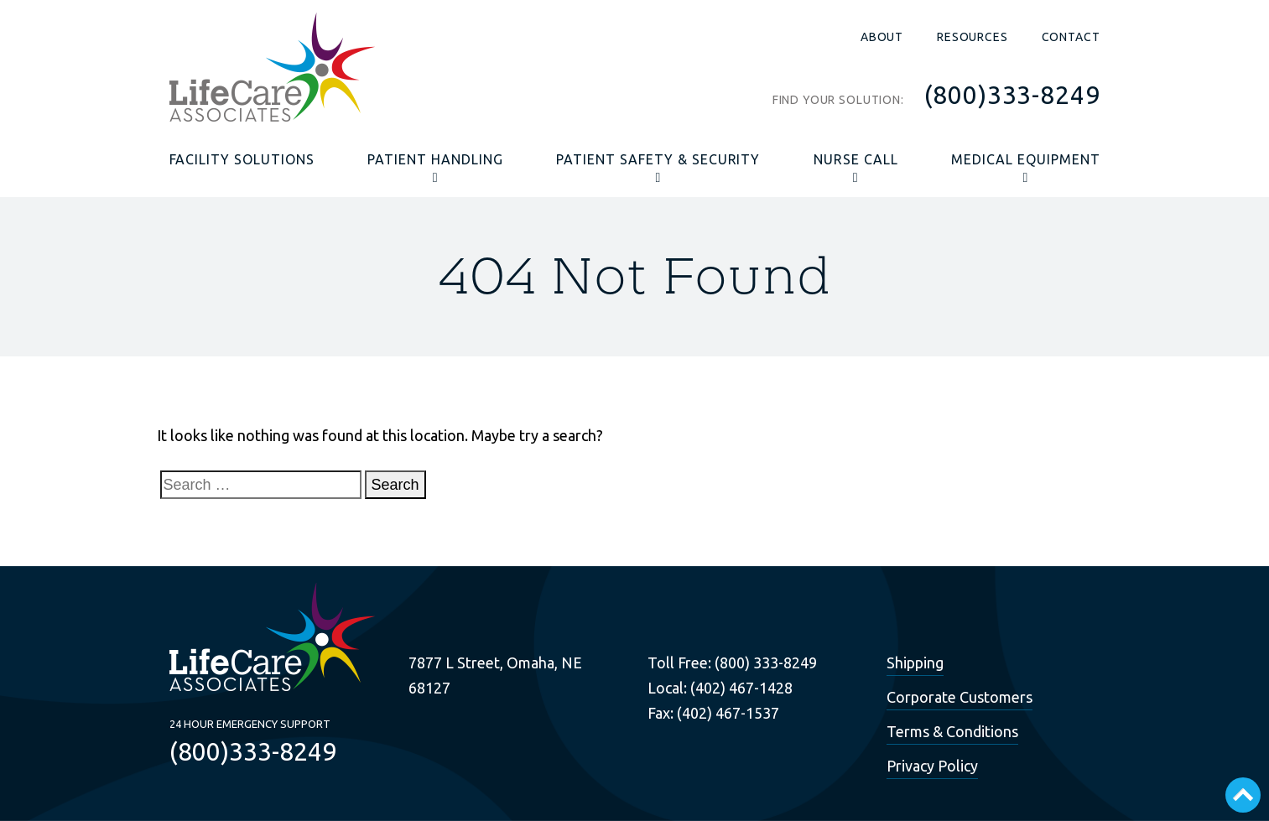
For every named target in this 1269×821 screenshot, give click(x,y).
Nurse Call (856, 159)
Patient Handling (434, 159)
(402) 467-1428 (741, 687)
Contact (1071, 37)
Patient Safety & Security (658, 159)
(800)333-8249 (1012, 95)
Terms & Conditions (952, 731)
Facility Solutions (242, 159)
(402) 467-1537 (728, 712)
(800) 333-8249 (766, 662)
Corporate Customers (959, 696)
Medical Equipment (1025, 159)
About (882, 37)
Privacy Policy (932, 765)
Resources (972, 37)
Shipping (915, 662)
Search (395, 484)
